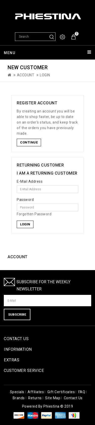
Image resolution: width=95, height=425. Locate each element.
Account (25, 75)
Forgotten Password (34, 214)
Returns (35, 398)
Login (45, 75)
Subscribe (17, 314)
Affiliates (36, 392)
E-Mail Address (30, 181)
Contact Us (73, 398)
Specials (17, 392)
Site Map (52, 398)
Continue (29, 142)
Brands (19, 398)
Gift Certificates (61, 392)
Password (25, 200)
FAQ (81, 392)
